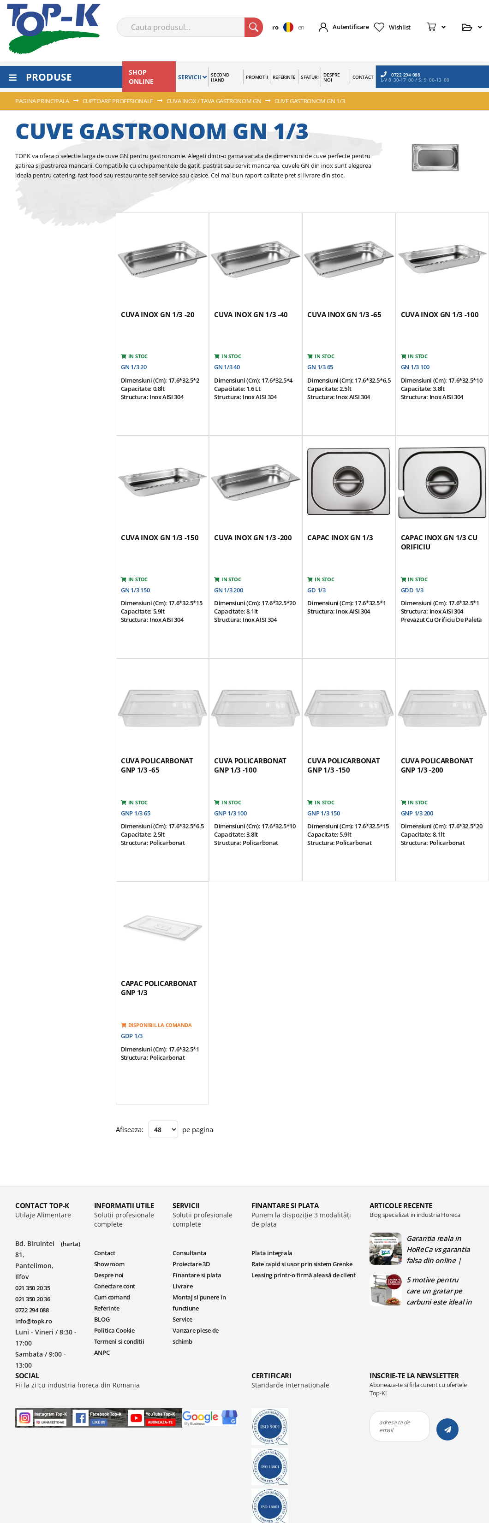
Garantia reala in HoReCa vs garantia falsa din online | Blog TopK (438, 1249)
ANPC (102, 1352)
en (301, 27)
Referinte (106, 1308)
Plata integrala (271, 1253)
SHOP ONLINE (141, 77)
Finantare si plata (197, 1275)
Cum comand (112, 1297)
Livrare (182, 1286)
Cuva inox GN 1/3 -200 (253, 537)
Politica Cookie (114, 1330)
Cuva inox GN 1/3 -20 (158, 314)
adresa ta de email (394, 1426)
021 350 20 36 (32, 1299)
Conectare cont (114, 1286)
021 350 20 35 (32, 1288)
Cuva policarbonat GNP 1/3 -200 (437, 765)
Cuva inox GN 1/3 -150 (160, 537)
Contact (104, 1253)
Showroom (109, 1264)
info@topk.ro (33, 1321)
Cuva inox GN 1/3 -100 (440, 314)
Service (182, 1319)
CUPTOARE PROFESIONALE (119, 101)
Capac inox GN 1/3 (340, 537)
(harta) (70, 1244)
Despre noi (109, 1275)
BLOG (102, 1319)
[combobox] (190, 27)
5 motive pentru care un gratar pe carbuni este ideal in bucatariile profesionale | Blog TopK (439, 1290)
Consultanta (189, 1253)
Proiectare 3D (191, 1264)
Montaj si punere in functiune (199, 1302)
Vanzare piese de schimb (196, 1336)
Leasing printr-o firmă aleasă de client (303, 1275)
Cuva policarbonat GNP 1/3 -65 (157, 765)
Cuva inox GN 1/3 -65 (344, 314)
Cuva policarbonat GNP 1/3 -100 (250, 765)
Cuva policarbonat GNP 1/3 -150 (343, 765)
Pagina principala (43, 101)
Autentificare (351, 27)
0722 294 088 (400, 74)
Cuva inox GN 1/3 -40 (251, 314)
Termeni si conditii (119, 1341)
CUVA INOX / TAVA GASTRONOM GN (214, 101)
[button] (285, 27)
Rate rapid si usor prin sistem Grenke (301, 1264)
